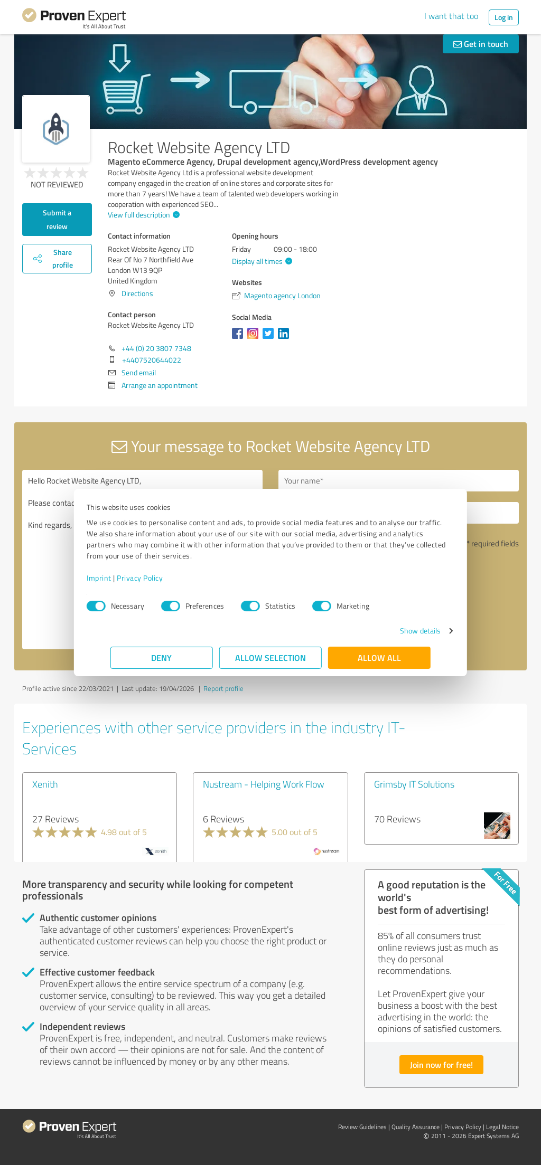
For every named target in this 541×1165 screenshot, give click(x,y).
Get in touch (480, 43)
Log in (504, 17)
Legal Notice (502, 1126)
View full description (142, 215)
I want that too (451, 16)
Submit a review (57, 219)
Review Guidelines (362, 1126)
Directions (137, 293)
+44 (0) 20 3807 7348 (156, 348)
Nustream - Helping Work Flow (263, 784)
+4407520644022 (151, 360)
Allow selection (270, 657)
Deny (162, 657)
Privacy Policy (163, 578)
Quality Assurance (415, 1126)
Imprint (122, 578)
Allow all (379, 657)
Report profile (223, 688)
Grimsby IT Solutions (414, 784)
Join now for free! (441, 1064)
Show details (396, 631)
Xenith (45, 784)
